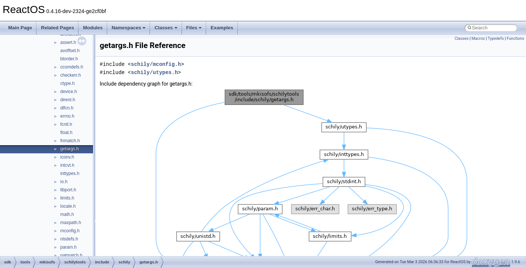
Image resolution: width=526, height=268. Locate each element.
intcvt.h (67, 165)
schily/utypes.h (154, 72)
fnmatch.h (70, 140)
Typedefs (496, 38)
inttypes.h (69, 173)
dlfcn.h (66, 108)
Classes (165, 28)
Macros (478, 38)
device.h (68, 91)
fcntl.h (66, 124)
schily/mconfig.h (156, 64)
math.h (67, 214)
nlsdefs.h (69, 239)
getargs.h (69, 148)
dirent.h (67, 99)
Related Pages (57, 28)
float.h (66, 132)
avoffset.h (70, 50)
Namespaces (129, 28)
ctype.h (67, 83)
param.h (68, 247)
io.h (63, 181)
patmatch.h (71, 255)
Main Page (20, 28)
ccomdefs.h (71, 67)
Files (194, 28)
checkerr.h (70, 75)
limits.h (67, 198)
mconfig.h (70, 230)
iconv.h (67, 157)
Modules (93, 28)
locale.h (68, 206)
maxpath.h (70, 222)
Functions (515, 38)
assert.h (68, 42)
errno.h (67, 116)
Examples (222, 28)
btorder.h (69, 58)
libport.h (68, 189)
